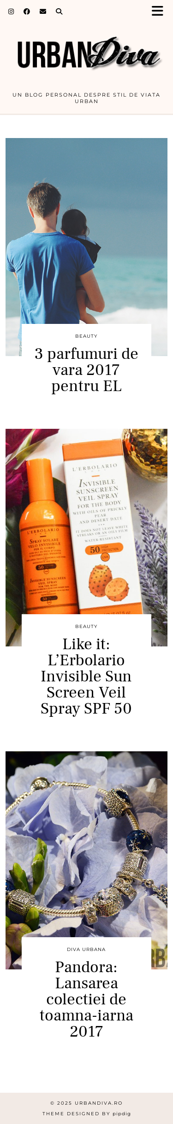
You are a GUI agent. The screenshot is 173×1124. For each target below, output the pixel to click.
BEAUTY (86, 336)
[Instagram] (11, 11)
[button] (160, 11)
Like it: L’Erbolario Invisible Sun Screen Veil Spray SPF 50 (86, 676)
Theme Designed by (86, 1114)
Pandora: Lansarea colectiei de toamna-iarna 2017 (86, 999)
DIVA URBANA (86, 949)
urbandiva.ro (99, 1103)
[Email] (43, 11)
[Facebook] (27, 11)
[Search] (59, 11)
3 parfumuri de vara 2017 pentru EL (86, 370)
